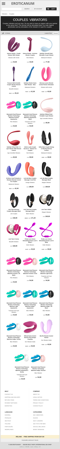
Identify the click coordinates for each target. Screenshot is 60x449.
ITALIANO (7, 423)
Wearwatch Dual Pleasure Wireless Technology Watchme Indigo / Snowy (14, 337)
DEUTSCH (8, 421)
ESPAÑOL (8, 415)
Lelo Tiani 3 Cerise (14, 239)
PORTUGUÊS (9, 426)
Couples (11, 14)
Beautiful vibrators (13, 89)
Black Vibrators (30, 213)
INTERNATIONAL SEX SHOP (44, 444)
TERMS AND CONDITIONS (41, 400)
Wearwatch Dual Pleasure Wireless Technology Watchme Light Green (46, 272)
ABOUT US (36, 394)
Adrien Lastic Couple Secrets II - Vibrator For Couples (30, 148)
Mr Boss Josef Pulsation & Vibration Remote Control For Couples (13, 180)
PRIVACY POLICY (38, 403)
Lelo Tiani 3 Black (46, 209)
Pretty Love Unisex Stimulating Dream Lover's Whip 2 (30, 240)
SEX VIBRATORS (38, 415)
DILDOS (35, 418)
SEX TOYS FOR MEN (39, 423)
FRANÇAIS (8, 418)
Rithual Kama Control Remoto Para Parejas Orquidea (30, 337)
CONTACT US (9, 394)
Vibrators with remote (13, 57)
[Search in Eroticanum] (12, 8)
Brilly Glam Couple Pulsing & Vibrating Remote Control (46, 148)
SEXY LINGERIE (38, 421)
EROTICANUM (22, 3)
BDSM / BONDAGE (38, 429)
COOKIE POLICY (38, 406)
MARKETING (8, 406)
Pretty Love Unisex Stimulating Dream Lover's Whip (46, 240)
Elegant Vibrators (46, 182)
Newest (56, 33)
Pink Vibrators (13, 121)
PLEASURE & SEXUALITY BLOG (30, 440)
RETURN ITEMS (9, 400)
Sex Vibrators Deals (30, 341)
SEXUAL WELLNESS (39, 426)
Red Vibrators (30, 57)
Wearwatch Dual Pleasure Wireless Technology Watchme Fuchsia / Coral (30, 272)
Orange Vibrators (30, 182)
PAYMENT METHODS (11, 403)
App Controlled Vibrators (46, 118)
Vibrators (4, 14)
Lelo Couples (13, 213)
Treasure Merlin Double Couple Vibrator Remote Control (13, 84)
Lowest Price (48, 33)
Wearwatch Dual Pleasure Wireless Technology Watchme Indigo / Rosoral (38, 368)
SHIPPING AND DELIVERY (12, 397)
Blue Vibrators (30, 310)
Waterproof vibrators (46, 57)
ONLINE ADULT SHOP (29, 444)
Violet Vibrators (30, 245)
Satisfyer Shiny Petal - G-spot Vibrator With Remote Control (13, 148)
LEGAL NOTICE (37, 397)
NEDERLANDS (9, 429)
